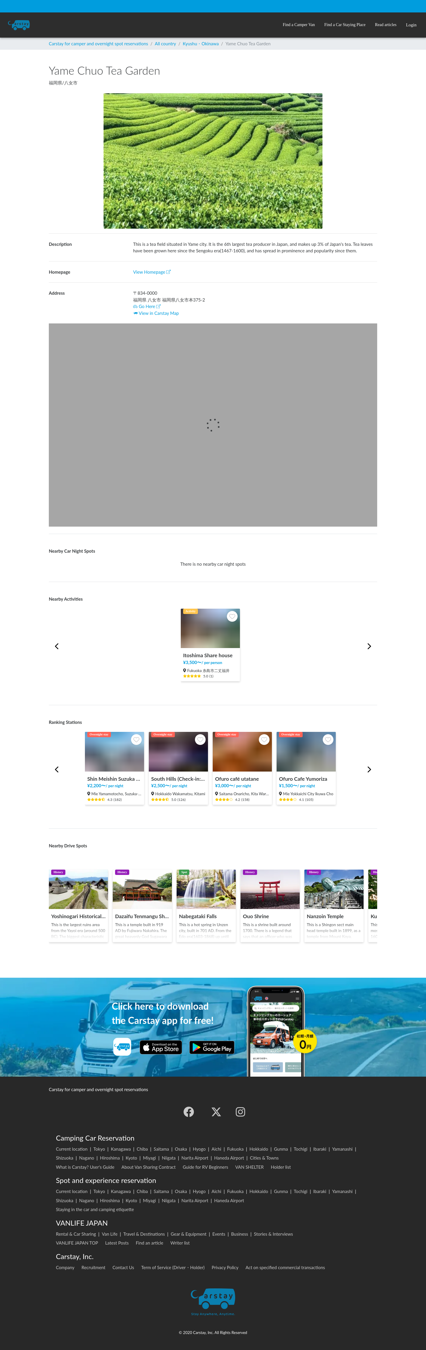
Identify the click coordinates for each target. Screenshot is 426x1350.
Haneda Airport (229, 1157)
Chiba (142, 1149)
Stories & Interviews (273, 1234)
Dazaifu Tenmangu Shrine (142, 916)
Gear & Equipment (188, 1234)
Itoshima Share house (208, 655)
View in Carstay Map (159, 313)
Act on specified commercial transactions (285, 1267)
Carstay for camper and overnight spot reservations (98, 43)
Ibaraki (319, 1149)
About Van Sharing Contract (149, 1167)
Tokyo (99, 1149)
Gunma (281, 1149)
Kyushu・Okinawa (201, 43)
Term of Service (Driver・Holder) (172, 1267)
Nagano (86, 1157)
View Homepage (152, 272)
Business (239, 1234)
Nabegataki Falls (198, 916)
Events (218, 1234)
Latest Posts (117, 1242)
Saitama (161, 1149)
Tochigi (300, 1149)
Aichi (216, 1149)
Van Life (109, 1234)
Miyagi (149, 1157)
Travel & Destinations (144, 1234)
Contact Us (123, 1267)
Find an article (149, 1242)
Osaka (181, 1149)
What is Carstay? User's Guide (85, 1167)
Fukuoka (235, 1149)
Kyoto (131, 1157)
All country (165, 43)
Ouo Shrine (256, 916)
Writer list (180, 1242)
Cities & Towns (264, 1157)
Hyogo (199, 1149)
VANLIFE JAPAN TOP (77, 1242)
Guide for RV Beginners (205, 1167)
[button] (299, 25)
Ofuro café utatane (237, 779)
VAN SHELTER (249, 1167)
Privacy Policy (225, 1267)
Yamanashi (342, 1149)
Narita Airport (194, 1157)
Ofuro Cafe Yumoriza (303, 779)
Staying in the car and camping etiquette (95, 1209)
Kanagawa (121, 1149)
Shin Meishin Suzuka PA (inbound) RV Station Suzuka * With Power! (114, 779)
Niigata (169, 1157)
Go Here (147, 306)
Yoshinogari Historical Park (78, 916)
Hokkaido (258, 1149)
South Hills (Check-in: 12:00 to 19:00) (178, 779)
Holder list (281, 1167)
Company (65, 1267)
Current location (72, 1149)
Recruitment (94, 1267)
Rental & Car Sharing (76, 1234)
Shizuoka (64, 1157)
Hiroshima (110, 1157)
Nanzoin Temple (325, 916)
